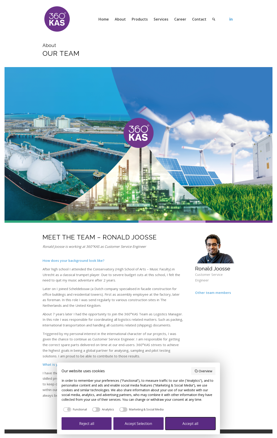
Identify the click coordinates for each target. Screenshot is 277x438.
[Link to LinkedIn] (231, 19)
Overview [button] (203, 371)
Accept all (190, 423)
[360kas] (57, 19)
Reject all (86, 423)
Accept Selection (138, 423)
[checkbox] (74, 409)
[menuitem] (104, 19)
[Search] (213, 19)
